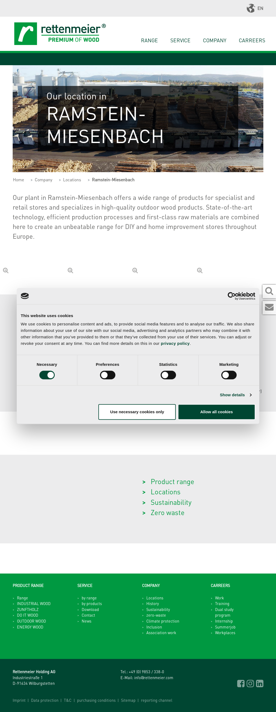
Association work (161, 632)
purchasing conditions (96, 700)
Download (90, 609)
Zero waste (168, 512)
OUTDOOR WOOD (31, 621)
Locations (72, 179)
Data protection (44, 700)
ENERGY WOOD (30, 626)
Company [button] (214, 40)
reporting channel (156, 700)
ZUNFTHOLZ (28, 609)
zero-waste (156, 615)
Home (18, 179)
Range (149, 40)
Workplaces (225, 632)
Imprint (19, 700)
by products (92, 603)
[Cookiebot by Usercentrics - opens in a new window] (231, 296)
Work (219, 597)
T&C (67, 700)
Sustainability (171, 502)
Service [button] (180, 40)
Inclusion (154, 626)
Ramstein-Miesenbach (113, 179)
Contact (88, 615)
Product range (172, 481)
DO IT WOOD (27, 615)
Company (43, 179)
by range (89, 597)
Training (222, 603)
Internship (224, 621)
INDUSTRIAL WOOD (34, 603)
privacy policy (175, 343)
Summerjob (225, 626)
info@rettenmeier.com (153, 677)
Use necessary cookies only (137, 411)
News (86, 621)
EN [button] (255, 8)
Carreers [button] (252, 40)
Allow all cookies (216, 411)
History (152, 603)
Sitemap (128, 700)
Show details (232, 395)
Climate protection (162, 621)
